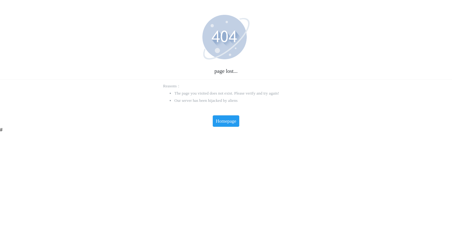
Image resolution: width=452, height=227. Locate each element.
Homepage (226, 121)
